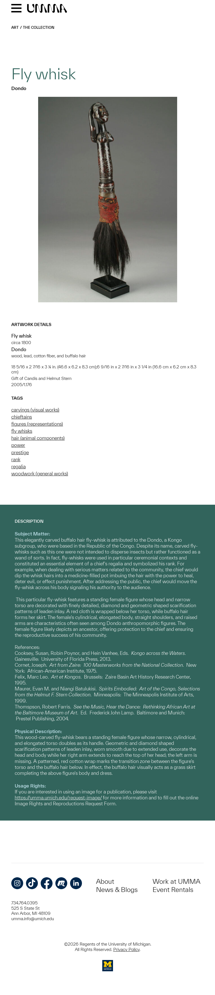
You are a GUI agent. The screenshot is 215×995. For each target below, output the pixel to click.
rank (15, 459)
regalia (18, 466)
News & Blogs (117, 889)
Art (15, 27)
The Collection (38, 27)
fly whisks (21, 431)
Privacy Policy (126, 949)
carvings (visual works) (35, 409)
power (18, 445)
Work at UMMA (176, 881)
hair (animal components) (38, 438)
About (105, 881)
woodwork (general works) (39, 473)
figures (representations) (37, 424)
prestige (20, 452)
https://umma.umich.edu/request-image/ (58, 797)
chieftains (21, 416)
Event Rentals (173, 889)
